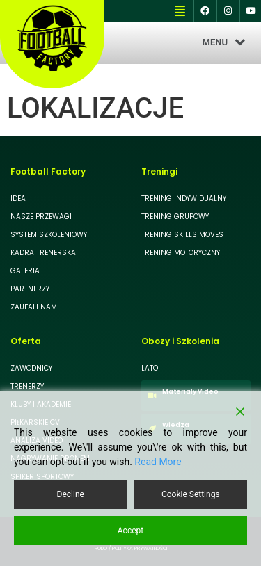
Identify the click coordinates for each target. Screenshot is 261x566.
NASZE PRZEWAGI (41, 216)
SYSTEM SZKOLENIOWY (48, 234)
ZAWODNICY (31, 368)
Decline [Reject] (70, 494)
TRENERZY (27, 386)
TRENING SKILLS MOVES (182, 234)
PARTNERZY (29, 289)
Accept (130, 530)
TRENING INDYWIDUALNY (183, 198)
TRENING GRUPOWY (175, 216)
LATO (149, 368)
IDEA (18, 198)
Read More (157, 461)
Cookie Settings (190, 494)
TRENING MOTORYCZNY (180, 253)
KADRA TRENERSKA (43, 253)
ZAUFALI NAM (33, 307)
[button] (180, 11)
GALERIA (25, 271)
